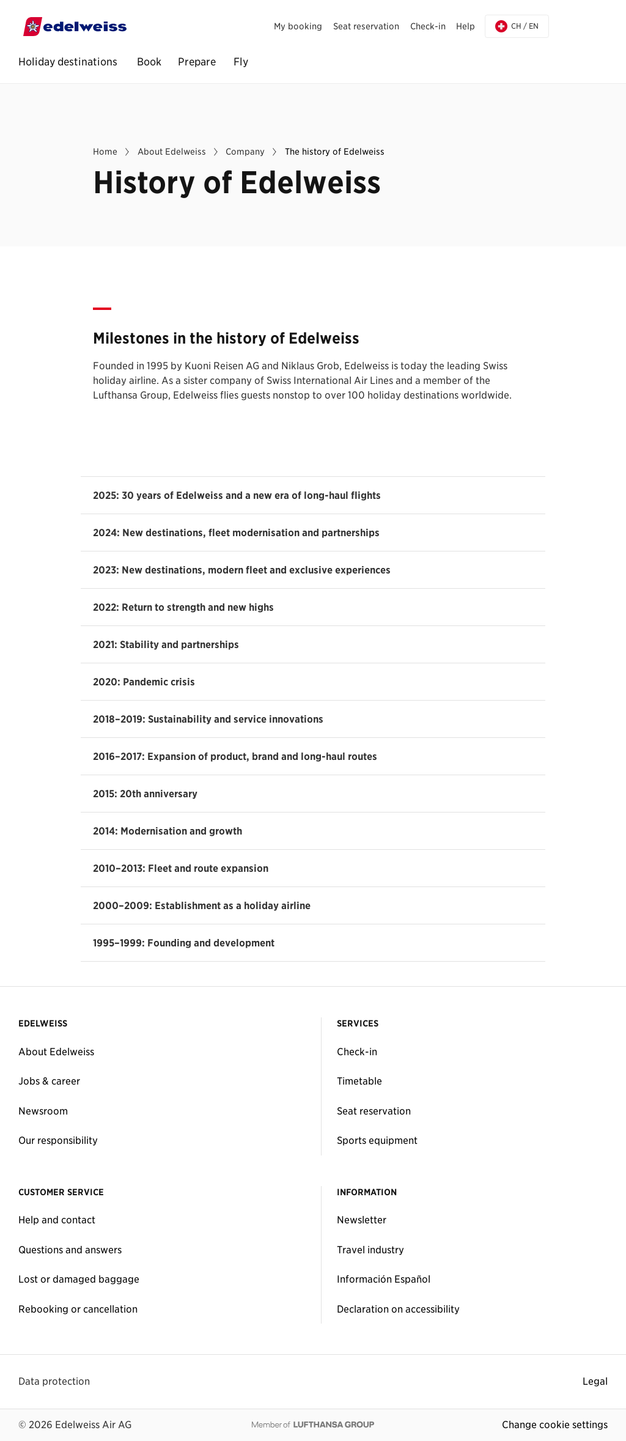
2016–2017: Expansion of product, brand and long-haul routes (235, 756)
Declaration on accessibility (398, 1309)
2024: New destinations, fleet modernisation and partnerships (236, 532)
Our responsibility (58, 1140)
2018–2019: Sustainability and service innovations (208, 719)
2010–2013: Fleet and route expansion (180, 868)
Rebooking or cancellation (78, 1309)
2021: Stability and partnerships (166, 644)
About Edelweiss (56, 1051)
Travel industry (370, 1250)
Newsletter (361, 1220)
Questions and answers (70, 1250)
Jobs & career (49, 1081)
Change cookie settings (555, 1424)
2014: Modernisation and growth (167, 831)
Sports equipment (377, 1140)
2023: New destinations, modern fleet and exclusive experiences (242, 570)
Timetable (359, 1081)
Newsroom (43, 1111)
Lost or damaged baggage (78, 1279)
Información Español (383, 1279)
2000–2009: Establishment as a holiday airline (202, 905)
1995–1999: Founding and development (183, 943)
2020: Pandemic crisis (144, 682)
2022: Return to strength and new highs (183, 607)
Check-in (357, 1051)
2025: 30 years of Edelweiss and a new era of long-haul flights (237, 495)
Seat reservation (374, 1111)
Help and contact (56, 1220)
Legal (595, 1381)
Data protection (54, 1381)
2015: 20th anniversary (145, 793)
